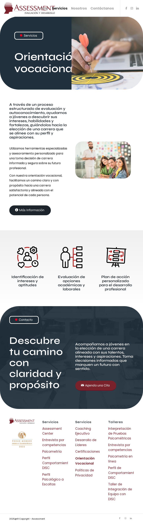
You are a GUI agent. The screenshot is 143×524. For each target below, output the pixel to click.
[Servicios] (28, 36)
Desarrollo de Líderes (85, 442)
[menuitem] (43, 8)
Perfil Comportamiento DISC (55, 463)
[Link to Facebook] (126, 8)
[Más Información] (30, 210)
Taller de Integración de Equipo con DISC (120, 491)
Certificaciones (87, 451)
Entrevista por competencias (54, 442)
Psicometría (52, 451)
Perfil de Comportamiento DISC (121, 473)
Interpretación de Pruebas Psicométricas (119, 433)
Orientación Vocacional (85, 460)
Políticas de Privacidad (84, 472)
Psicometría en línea (120, 458)
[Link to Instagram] (132, 8)
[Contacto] (24, 320)
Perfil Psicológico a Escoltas (53, 479)
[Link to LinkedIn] (137, 8)
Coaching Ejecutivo (83, 431)
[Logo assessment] (31, 8)
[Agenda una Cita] (95, 386)
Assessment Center (52, 431)
